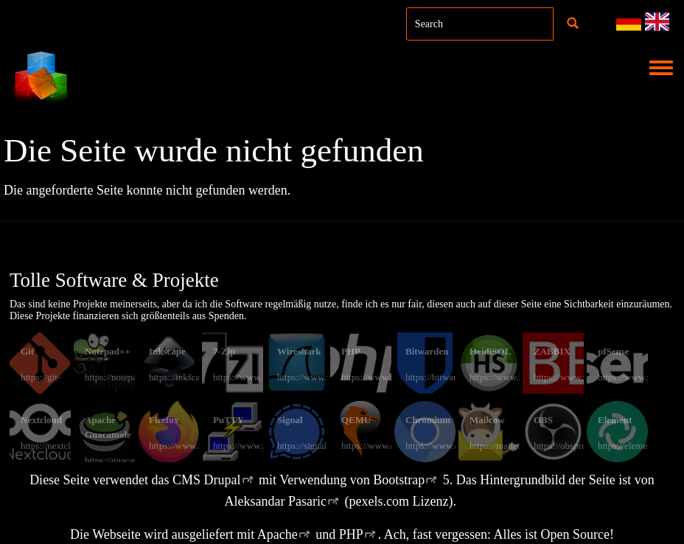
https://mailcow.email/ (512, 445)
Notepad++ (107, 351)
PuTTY (228, 419)
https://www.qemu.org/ (385, 445)
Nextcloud (41, 419)
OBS (543, 419)
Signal (290, 419)
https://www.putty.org (254, 445)
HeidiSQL (490, 351)
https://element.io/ (632, 445)
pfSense (613, 351)
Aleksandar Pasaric (276, 501)
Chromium (427, 419)
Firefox (163, 419)
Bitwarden (427, 351)
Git (27, 351)
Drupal (222, 479)
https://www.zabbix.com (580, 377)
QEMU (356, 419)
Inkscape (167, 351)
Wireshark (299, 351)
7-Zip (224, 351)
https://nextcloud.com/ (64, 445)
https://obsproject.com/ (578, 445)
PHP (350, 351)
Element (615, 419)
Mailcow (487, 419)
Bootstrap (399, 479)
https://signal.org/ (310, 445)
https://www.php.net (380, 377)
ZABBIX (552, 351)
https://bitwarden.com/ (448, 377)
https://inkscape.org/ (188, 377)
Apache (277, 534)
